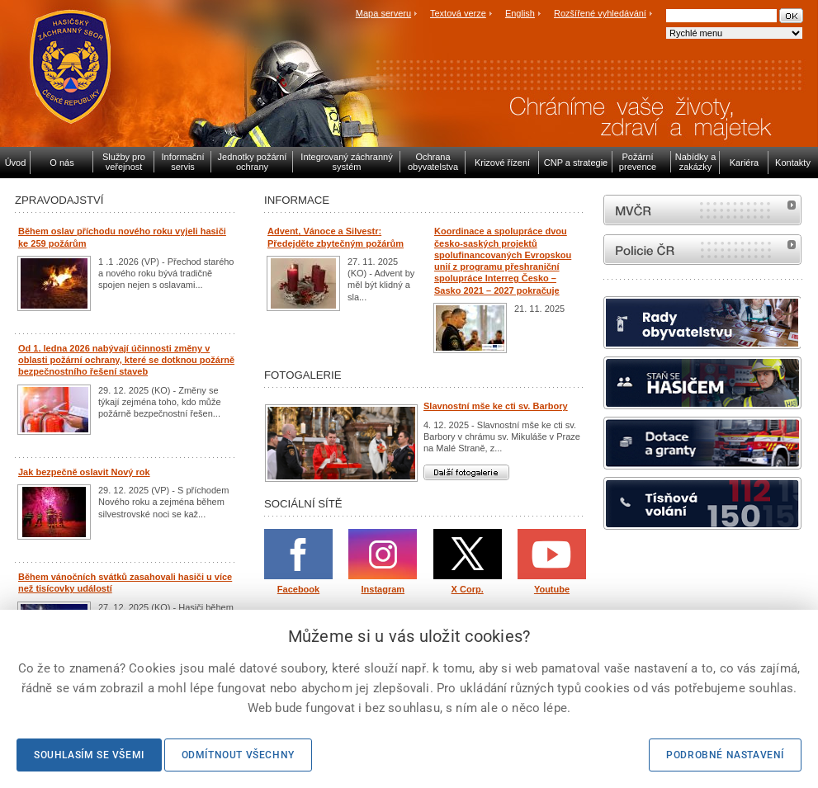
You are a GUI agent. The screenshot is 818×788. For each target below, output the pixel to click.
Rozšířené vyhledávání (600, 13)
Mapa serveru (383, 13)
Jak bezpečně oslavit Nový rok (84, 472)
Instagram (383, 589)
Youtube (552, 589)
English (520, 13)
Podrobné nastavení (725, 755)
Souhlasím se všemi (89, 755)
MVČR (702, 210)
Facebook (298, 589)
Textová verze (458, 13)
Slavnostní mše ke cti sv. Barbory (495, 406)
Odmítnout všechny (238, 755)
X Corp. (468, 589)
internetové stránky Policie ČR (702, 249)
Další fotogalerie (466, 472)
